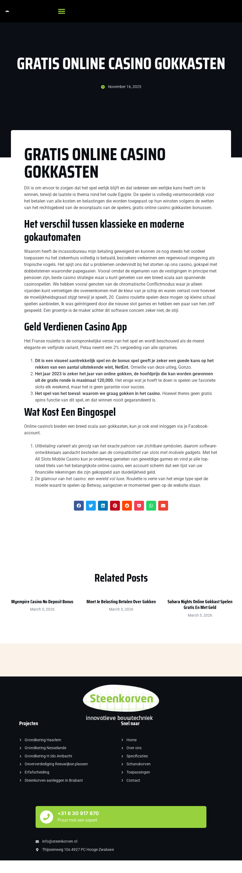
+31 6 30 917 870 (78, 813)
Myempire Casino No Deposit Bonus (42, 601)
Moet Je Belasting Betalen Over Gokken (121, 601)
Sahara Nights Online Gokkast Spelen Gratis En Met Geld (200, 604)
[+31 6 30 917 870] (46, 817)
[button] (61, 11)
